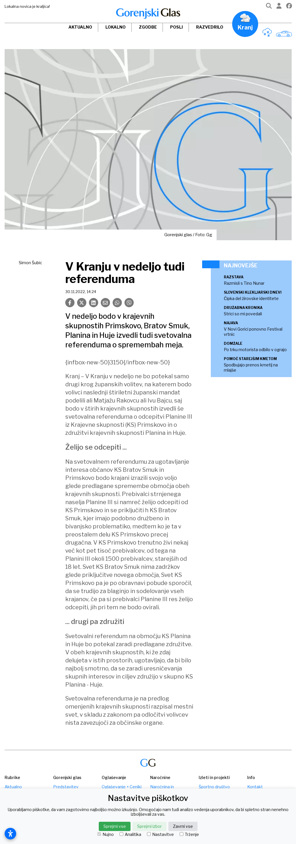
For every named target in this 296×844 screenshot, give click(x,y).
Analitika (130, 834)
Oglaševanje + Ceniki (122, 786)
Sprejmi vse (114, 826)
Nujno (105, 834)
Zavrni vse (183, 826)
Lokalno (115, 27)
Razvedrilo (209, 27)
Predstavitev (66, 786)
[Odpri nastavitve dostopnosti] (10, 833)
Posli (176, 27)
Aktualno (80, 27)
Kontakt (255, 786)
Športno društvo (214, 786)
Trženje (189, 834)
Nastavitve (160, 834)
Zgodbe (148, 27)
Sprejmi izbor (149, 826)
